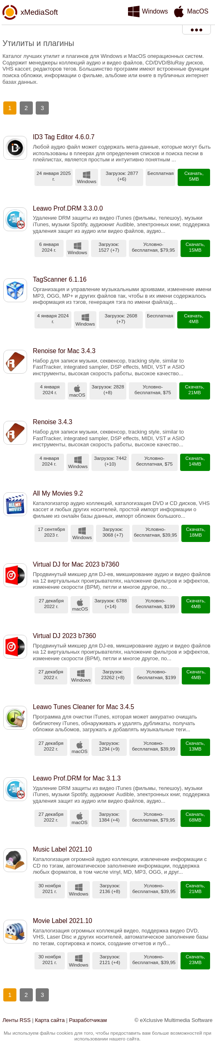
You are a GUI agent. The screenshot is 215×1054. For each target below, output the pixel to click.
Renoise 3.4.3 (52, 421)
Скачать (193, 173)
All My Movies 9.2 (58, 493)
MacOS (197, 11)
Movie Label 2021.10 (62, 920)
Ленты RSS (16, 1020)
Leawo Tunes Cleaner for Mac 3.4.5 (83, 706)
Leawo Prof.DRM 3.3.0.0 (68, 208)
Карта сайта (49, 1020)
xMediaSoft (39, 12)
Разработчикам (88, 1020)
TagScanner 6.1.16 (60, 279)
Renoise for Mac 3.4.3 (64, 350)
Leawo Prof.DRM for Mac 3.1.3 (77, 778)
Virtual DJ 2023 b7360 (64, 635)
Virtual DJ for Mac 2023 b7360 (76, 564)
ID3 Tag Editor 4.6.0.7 (64, 136)
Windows (155, 11)
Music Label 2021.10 (62, 849)
